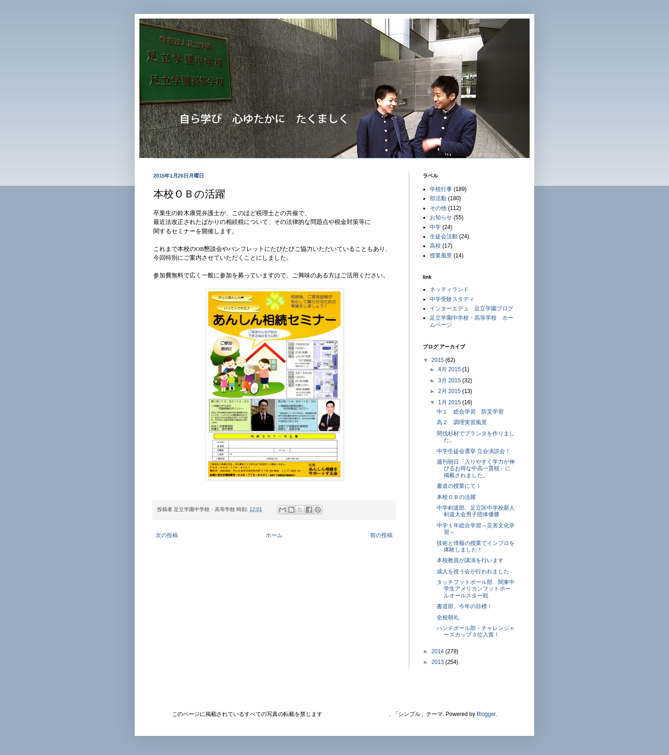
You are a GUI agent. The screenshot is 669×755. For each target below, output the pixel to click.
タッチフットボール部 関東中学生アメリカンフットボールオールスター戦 (476, 589)
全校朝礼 (448, 617)
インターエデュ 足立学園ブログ (471, 308)
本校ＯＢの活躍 (456, 497)
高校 (435, 246)
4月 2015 (450, 369)
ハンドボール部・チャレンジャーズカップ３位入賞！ (476, 631)
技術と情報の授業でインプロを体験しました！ (476, 546)
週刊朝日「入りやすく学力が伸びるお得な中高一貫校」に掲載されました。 (476, 469)
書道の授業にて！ (459, 486)
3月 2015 (450, 380)
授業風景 (441, 255)
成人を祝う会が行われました (473, 571)
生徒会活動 (444, 236)
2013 (439, 662)
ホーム (274, 535)
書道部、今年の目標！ (464, 606)
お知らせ (441, 217)
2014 (439, 651)
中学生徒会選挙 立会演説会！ (474, 451)
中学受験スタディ (452, 299)
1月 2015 (450, 402)
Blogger (486, 714)
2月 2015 (450, 391)
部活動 (438, 198)
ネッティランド (449, 289)
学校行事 (441, 189)
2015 (439, 360)
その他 (438, 208)
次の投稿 (167, 535)
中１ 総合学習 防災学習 (470, 411)
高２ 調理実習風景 (462, 422)
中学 (435, 227)
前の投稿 (381, 535)
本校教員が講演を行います (470, 560)
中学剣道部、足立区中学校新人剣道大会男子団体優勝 (476, 511)
